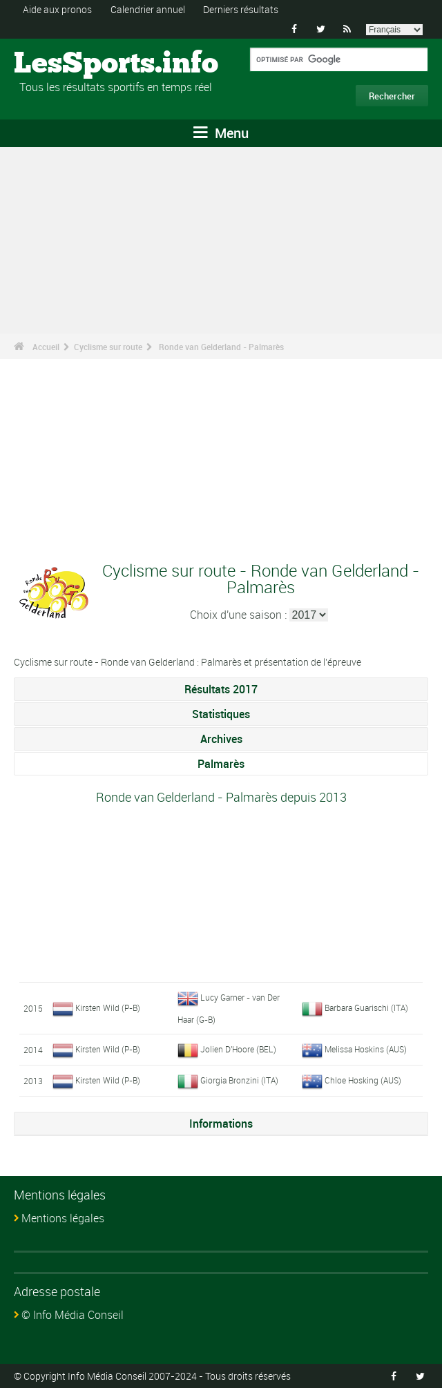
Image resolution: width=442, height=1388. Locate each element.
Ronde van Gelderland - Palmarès (221, 346)
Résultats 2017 (221, 689)
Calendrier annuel (147, 9)
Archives (221, 738)
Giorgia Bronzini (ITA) (239, 1080)
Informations (221, 1123)
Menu (221, 133)
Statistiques (221, 714)
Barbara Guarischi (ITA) (366, 1007)
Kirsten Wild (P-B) (107, 1007)
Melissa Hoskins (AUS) (366, 1048)
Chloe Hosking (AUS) (363, 1080)
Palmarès (221, 763)
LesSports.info (66, 64)
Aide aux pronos (57, 9)
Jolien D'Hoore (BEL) (238, 1048)
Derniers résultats (240, 9)
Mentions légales (62, 1218)
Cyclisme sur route (108, 346)
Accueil (45, 346)
